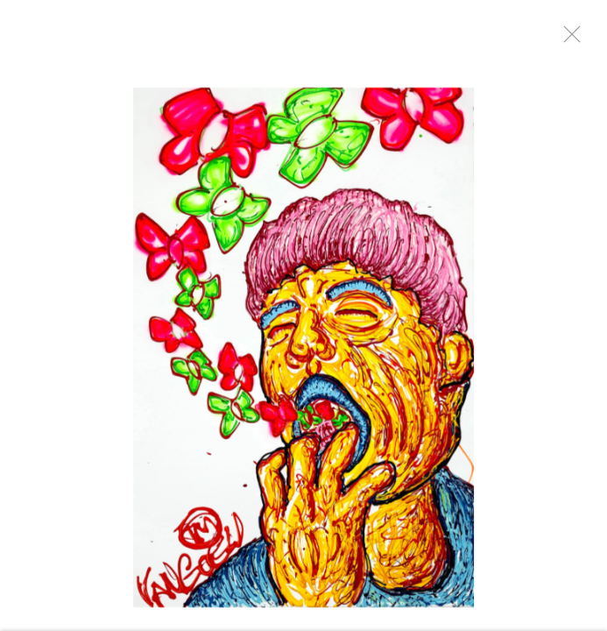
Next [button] (571, 315)
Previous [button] (17, 315)
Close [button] (567, 39)
